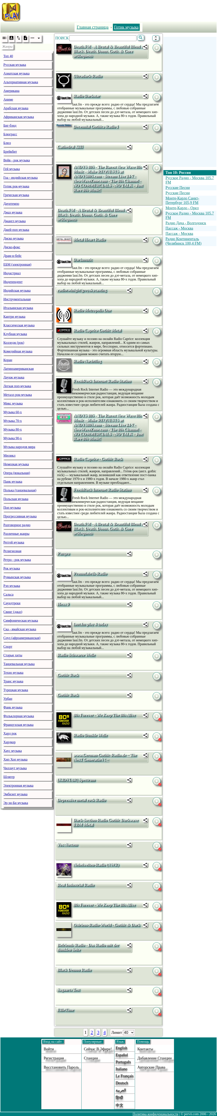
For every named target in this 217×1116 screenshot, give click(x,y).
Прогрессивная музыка (20, 516)
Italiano (121, 1069)
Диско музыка (13, 238)
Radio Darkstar (87, 96)
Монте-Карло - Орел (182, 208)
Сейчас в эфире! (98, 1049)
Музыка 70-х (12, 421)
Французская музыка (18, 724)
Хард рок (10, 733)
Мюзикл (9, 455)
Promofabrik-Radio (90, 573)
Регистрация (54, 1058)
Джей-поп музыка (16, 230)
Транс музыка (13, 681)
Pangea (63, 553)
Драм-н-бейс (12, 256)
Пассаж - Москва (179, 228)
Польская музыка (15, 499)
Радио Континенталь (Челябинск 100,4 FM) (184, 241)
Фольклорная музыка (18, 716)
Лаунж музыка (13, 377)
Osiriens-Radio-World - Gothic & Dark (107, 925)
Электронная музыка (18, 785)
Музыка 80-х (12, 429)
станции (91, 1058)
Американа (11, 91)
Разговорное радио (17, 525)
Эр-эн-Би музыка (15, 803)
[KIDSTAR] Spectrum (76, 780)
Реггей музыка (13, 542)
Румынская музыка (17, 577)
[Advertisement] (120, 11)
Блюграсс (10, 134)
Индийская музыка (17, 290)
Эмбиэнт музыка (15, 794)
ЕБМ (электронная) (17, 264)
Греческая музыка (16, 195)
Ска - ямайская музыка (19, 629)
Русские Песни (178, 188)
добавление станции (154, 1058)
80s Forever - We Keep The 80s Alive (104, 715)
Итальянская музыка (18, 308)
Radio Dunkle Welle (90, 735)
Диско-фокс (11, 247)
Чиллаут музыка (15, 768)
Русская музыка (14, 65)
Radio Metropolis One (92, 310)
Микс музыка (13, 403)
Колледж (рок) (13, 342)
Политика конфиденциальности (155, 1114)
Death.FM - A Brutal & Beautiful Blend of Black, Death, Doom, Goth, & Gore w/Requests (109, 51)
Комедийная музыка (17, 351)
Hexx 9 (63, 604)
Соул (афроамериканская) (21, 638)
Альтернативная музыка (20, 82)
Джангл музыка (14, 221)
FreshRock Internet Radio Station (102, 381)
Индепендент (12, 282)
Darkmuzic (83, 259)
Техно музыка (13, 672)
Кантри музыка (14, 316)
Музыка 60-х (12, 412)
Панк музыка (12, 481)
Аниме (8, 99)
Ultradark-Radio (88, 76)
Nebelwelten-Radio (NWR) (96, 864)
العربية (121, 1090)
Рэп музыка (11, 586)
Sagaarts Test (68, 989)
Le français (125, 1076)
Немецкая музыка (16, 464)
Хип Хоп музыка (15, 759)
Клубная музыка (15, 334)
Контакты (145, 1049)
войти (49, 1049)
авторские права (151, 1067)
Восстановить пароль (61, 1067)
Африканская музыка (18, 117)
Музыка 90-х (12, 438)
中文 (119, 1105)
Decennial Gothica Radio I (96, 126)
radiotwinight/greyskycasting (82, 290)
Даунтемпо (11, 203)
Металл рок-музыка (17, 394)
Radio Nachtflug (87, 361)
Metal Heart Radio (90, 239)
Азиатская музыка (16, 73)
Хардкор (9, 742)
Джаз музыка (12, 212)
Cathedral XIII (70, 146)
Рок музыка (11, 568)
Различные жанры (16, 533)
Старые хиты (12, 655)
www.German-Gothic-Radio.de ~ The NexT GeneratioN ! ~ (105, 757)
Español (122, 1055)
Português (123, 1062)
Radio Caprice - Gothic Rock (98, 459)
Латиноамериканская (18, 368)
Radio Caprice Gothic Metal (97, 330)
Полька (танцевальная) (19, 490)
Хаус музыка (12, 751)
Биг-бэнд (9, 125)
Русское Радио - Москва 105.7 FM (190, 180)
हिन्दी (119, 1098)
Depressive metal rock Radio (81, 800)
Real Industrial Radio (75, 885)
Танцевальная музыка (19, 664)
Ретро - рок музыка (17, 559)
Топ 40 (8, 56)
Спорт (7, 646)
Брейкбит (10, 151)
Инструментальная (17, 299)
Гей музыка (11, 169)
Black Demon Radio (74, 970)
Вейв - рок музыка (16, 160)
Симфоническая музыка (20, 620)
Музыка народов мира (19, 447)
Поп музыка (12, 507)
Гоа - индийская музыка (20, 177)
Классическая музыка (19, 325)
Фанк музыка (12, 707)
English (121, 1048)
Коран (7, 360)
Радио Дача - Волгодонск (186, 223)
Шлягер (9, 777)
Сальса (8, 594)
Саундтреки (11, 603)
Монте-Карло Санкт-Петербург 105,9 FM (182, 200)
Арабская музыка (15, 108)
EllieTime (65, 1010)
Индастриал (12, 273)
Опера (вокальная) (16, 473)
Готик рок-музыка (16, 186)
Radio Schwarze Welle (76, 655)
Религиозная (12, 551)
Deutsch (122, 1083)
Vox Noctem (67, 844)
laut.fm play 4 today (90, 624)
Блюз (7, 143)
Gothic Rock (68, 675)
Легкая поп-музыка (17, 386)
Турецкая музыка (15, 690)
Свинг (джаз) (12, 612)
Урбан (7, 698)
